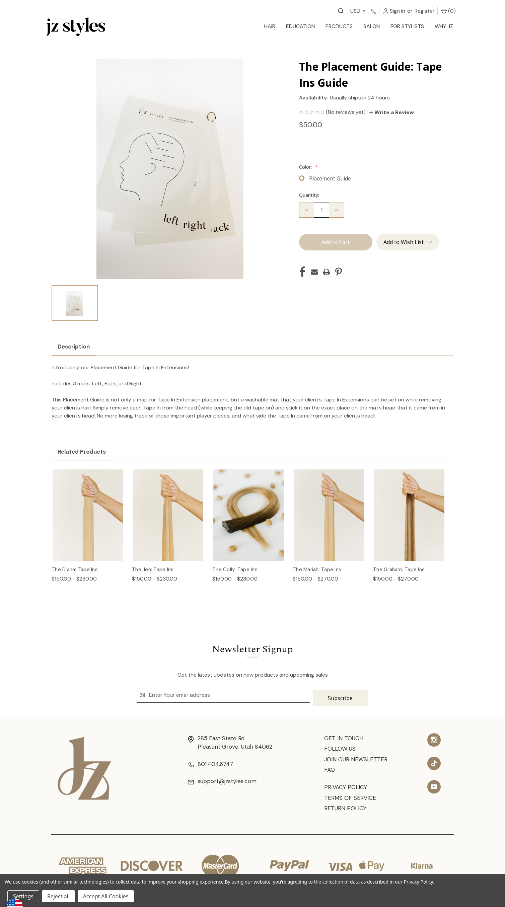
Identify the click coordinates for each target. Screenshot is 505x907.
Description (74, 346)
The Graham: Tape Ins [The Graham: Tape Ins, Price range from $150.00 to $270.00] (399, 569)
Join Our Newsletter (357, 758)
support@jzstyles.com (224, 780)
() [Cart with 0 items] (448, 10)
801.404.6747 (211, 763)
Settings (23, 896)
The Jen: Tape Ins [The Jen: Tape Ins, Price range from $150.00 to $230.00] (152, 569)
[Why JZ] (443, 26)
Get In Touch (344, 736)
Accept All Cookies (106, 896)
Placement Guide (330, 178)
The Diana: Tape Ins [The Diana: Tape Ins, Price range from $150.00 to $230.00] (75, 569)
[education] (300, 26)
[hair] (270, 26)
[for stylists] (407, 26)
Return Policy (346, 809)
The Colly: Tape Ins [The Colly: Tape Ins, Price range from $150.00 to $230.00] (235, 569)
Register (425, 10)
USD (357, 10)
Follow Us (340, 747)
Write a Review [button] (391, 112)
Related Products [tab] (82, 451)
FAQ (329, 769)
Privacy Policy (346, 787)
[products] (339, 26)
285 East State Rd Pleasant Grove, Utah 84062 (232, 740)
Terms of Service (351, 798)
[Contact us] (341, 10)
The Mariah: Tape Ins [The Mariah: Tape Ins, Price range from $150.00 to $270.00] (317, 569)
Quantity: (309, 195)
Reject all (58, 896)
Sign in (394, 10)
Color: (308, 167)
